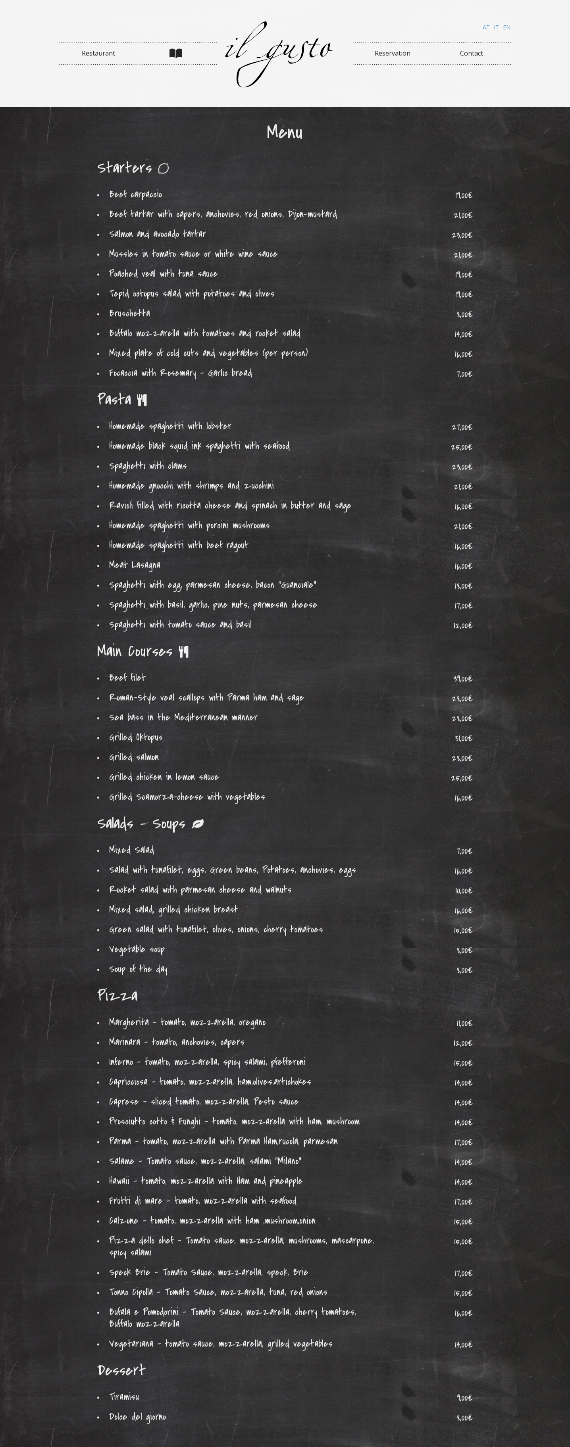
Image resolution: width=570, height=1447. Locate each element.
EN (506, 27)
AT (486, 27)
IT (496, 27)
